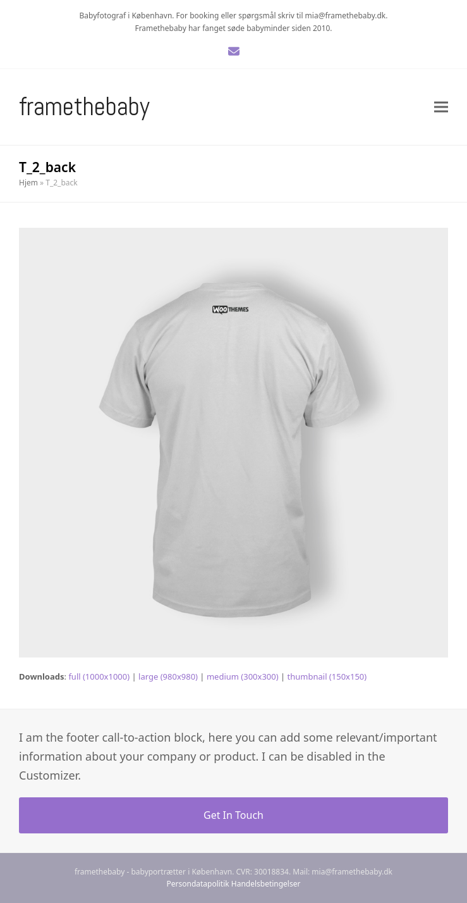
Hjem (28, 182)
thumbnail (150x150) (327, 676)
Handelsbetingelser (266, 883)
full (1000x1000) (99, 676)
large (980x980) (168, 676)
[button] (441, 107)
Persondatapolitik (198, 883)
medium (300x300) (243, 676)
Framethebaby (84, 106)
